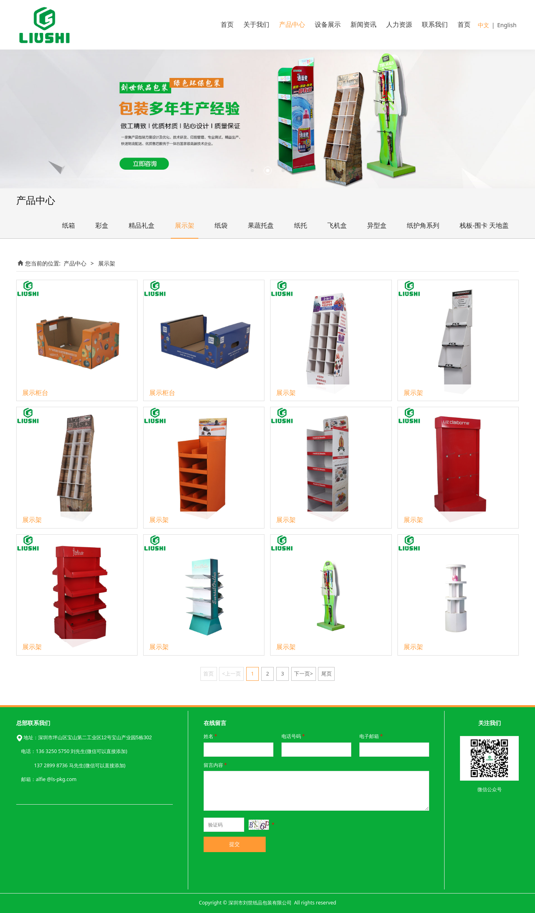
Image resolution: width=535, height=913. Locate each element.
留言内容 (216, 765)
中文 (483, 25)
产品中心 (292, 24)
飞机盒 (337, 225)
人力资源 (399, 24)
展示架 (184, 225)
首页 (227, 24)
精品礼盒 (142, 225)
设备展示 (328, 24)
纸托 (300, 225)
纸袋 (221, 225)
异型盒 (377, 225)
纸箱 (68, 225)
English (507, 25)
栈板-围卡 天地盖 (484, 225)
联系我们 (435, 24)
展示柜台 (35, 392)
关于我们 (256, 24)
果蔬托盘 (261, 225)
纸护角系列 (423, 225)
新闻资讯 (363, 24)
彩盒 (101, 225)
